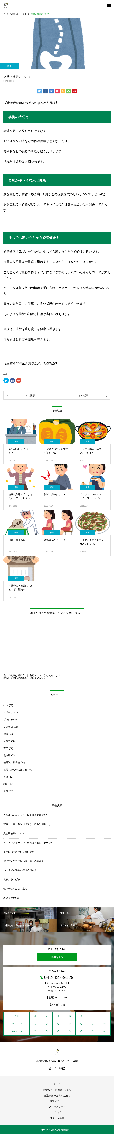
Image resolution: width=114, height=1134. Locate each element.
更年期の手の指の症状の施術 (18, 851)
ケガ (5, 705)
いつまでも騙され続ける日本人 (20, 870)
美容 (5, 776)
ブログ (7, 719)
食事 (5, 791)
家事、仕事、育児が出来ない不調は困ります (27, 824)
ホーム (57, 1084)
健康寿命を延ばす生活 (15, 888)
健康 (9, 66)
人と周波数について (14, 833)
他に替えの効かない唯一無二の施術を (23, 861)
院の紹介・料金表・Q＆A (57, 1090)
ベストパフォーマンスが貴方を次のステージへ (28, 842)
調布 (5, 784)
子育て (7, 741)
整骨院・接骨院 (11, 762)
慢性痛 (7, 755)
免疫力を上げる (11, 879)
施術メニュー (57, 1101)
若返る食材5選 (11, 897)
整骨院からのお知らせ (15, 769)
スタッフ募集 (57, 1118)
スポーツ (8, 712)
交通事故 (8, 726)
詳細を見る (57, 957)
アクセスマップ (57, 1106)
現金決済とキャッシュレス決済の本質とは (26, 815)
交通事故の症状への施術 (57, 1095)
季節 (5, 748)
